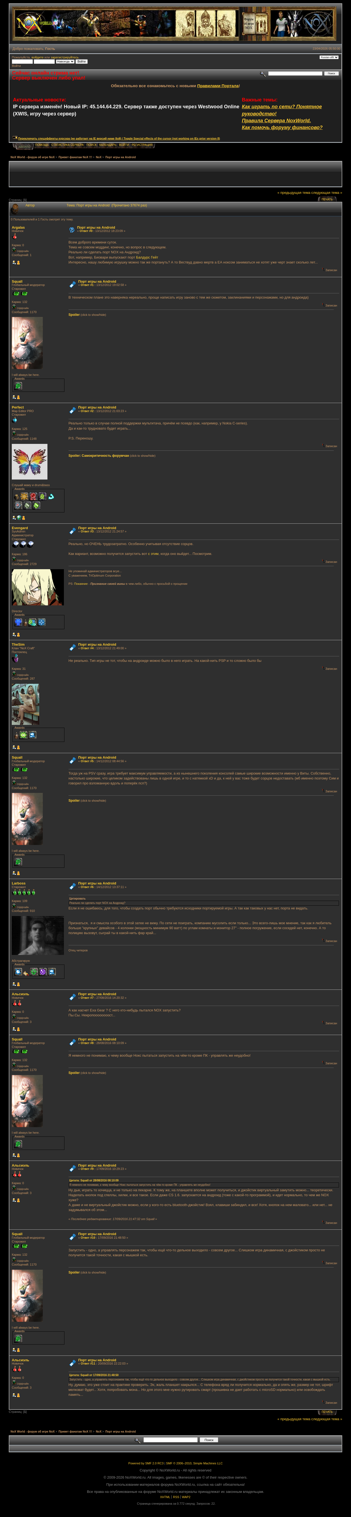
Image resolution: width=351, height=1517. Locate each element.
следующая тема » (326, 193)
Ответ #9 (87, 1168)
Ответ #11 (88, 1363)
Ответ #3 (87, 531)
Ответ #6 (87, 887)
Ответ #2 (87, 411)
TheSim (18, 644)
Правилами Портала (218, 85)
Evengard (20, 528)
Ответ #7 (87, 997)
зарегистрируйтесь (65, 57)
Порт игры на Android (96, 227)
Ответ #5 (87, 761)
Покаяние (80, 583)
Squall (17, 281)
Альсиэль (20, 994)
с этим (153, 554)
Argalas (18, 227)
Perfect (18, 407)
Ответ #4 (87, 648)
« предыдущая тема (294, 193)
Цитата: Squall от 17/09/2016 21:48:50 (94, 1375)
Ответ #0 (86, 230)
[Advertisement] (175, 174)
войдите (38, 57)
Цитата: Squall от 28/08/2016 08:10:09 (94, 1180)
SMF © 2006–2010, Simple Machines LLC (194, 1463)
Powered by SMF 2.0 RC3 (145, 1463)
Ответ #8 (87, 1043)
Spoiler (74, 315)
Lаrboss (19, 883)
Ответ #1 (87, 285)
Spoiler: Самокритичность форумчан (99, 456)
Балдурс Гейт (147, 257)
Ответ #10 (88, 1237)
